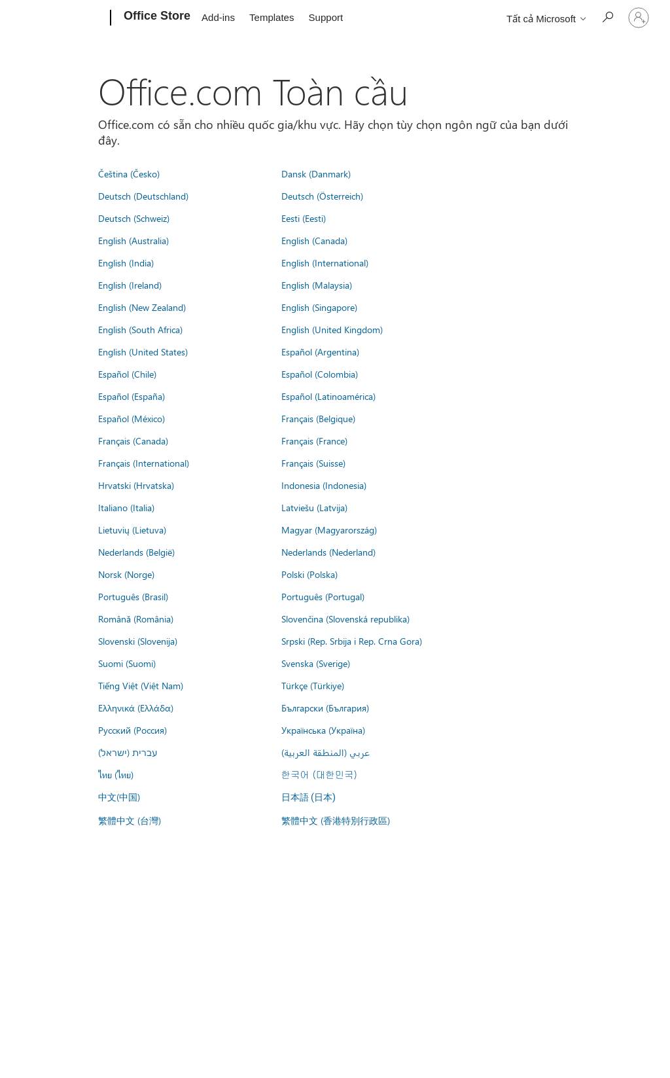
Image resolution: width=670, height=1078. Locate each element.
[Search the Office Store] (607, 16)
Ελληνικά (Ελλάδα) (135, 707)
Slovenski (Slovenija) (137, 640)
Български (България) (325, 707)
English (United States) (143, 351)
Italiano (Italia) (126, 507)
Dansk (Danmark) (316, 173)
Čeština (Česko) (129, 173)
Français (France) (314, 440)
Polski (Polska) (309, 574)
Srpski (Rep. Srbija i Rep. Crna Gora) (351, 640)
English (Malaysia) (316, 284)
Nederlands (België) (136, 551)
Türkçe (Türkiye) (312, 685)
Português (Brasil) (133, 596)
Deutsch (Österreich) (322, 195)
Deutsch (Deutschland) (143, 195)
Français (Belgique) (318, 418)
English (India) (126, 262)
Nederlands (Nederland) (328, 551)
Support (326, 17)
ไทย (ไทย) (115, 774)
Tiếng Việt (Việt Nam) (140, 685)
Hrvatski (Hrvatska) (136, 485)
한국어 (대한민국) (319, 774)
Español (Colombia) (319, 373)
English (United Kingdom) (332, 329)
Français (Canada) (133, 440)
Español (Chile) (127, 373)
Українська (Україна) (323, 729)
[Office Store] (155, 18)
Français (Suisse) (313, 462)
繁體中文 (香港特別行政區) (335, 820)
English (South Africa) (140, 329)
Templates (271, 17)
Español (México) (131, 418)
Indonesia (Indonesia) (323, 485)
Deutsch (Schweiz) (133, 218)
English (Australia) (133, 240)
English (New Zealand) (142, 307)
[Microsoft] (60, 18)
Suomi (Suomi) (127, 663)
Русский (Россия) (132, 729)
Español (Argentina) (320, 351)
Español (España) (131, 396)
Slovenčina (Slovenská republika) (345, 618)
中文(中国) (119, 796)
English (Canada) (314, 240)
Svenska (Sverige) (315, 663)
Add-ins (218, 17)
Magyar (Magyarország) (329, 529)
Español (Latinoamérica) (328, 396)
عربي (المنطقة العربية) (325, 752)
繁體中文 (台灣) (129, 820)
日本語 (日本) (308, 797)
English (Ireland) (130, 284)
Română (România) (135, 618)
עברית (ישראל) (127, 752)
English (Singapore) (319, 307)
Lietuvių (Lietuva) (132, 529)
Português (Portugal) (322, 596)
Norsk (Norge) (126, 574)
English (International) (324, 262)
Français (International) (143, 462)
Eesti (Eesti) (303, 218)
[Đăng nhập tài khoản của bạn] (638, 17)
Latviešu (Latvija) (314, 507)
